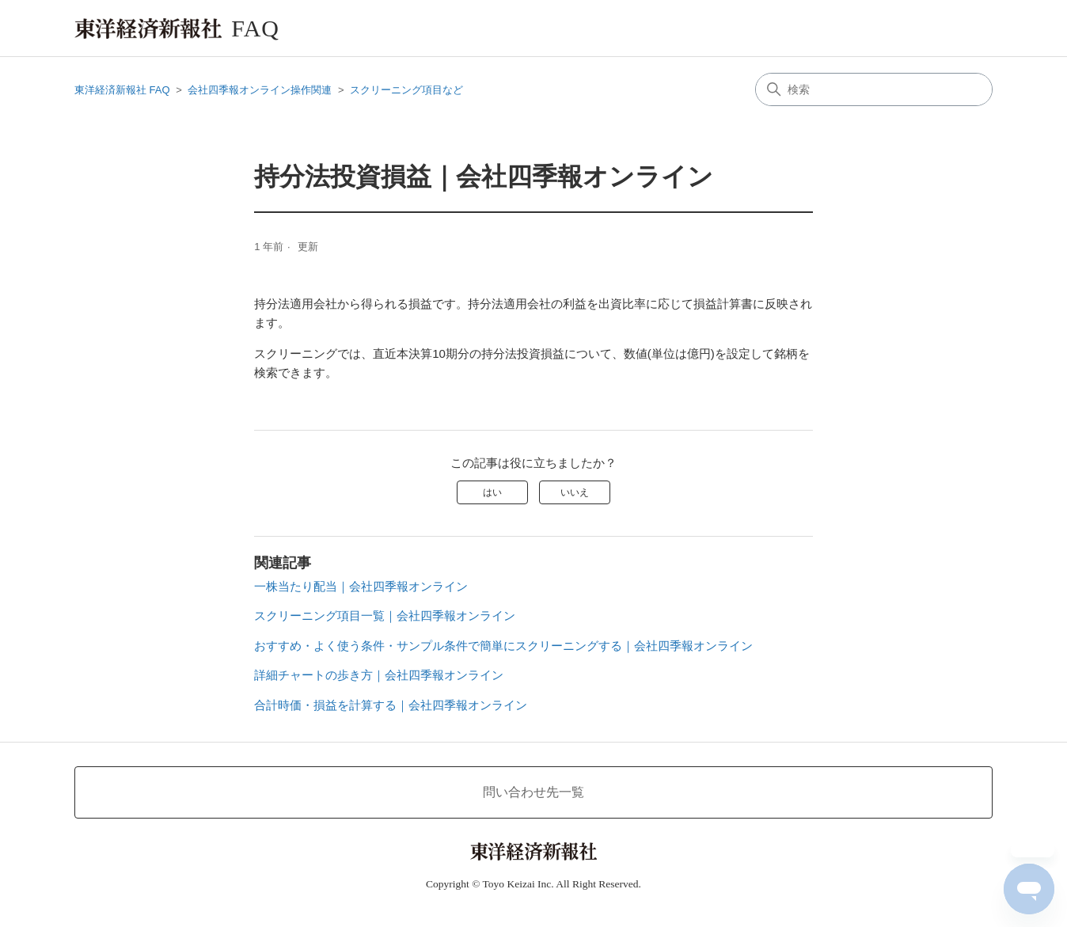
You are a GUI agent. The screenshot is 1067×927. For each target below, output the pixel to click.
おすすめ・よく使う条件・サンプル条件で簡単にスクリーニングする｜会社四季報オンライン (503, 645)
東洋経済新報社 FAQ (122, 90)
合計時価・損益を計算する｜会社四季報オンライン (390, 705)
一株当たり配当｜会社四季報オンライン (361, 586)
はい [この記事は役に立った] (492, 492)
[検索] (874, 89)
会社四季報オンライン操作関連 (260, 90)
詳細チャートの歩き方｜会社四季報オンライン (378, 675)
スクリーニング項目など (406, 90)
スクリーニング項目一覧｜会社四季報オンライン (384, 615)
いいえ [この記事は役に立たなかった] (574, 492)
